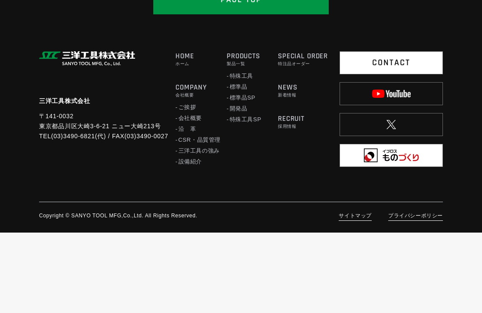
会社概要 (190, 118)
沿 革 (187, 129)
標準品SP (243, 97)
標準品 (239, 86)
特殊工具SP (245, 119)
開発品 (239, 108)
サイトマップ (355, 216)
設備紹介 (190, 161)
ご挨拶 (187, 107)
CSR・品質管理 (199, 140)
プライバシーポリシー (415, 216)
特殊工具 (242, 76)
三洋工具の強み (199, 150)
